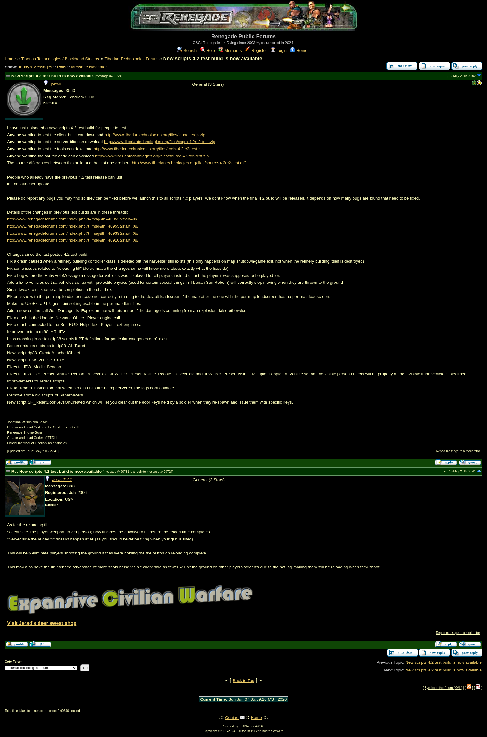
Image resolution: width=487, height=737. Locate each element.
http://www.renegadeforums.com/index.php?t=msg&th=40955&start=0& (72, 226)
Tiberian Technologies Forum (131, 59)
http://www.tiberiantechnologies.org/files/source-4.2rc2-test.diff (188, 163)
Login (279, 50)
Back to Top (243, 680)
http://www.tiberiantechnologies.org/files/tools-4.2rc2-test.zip (149, 149)
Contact (232, 717)
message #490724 (108, 76)
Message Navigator (89, 67)
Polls (61, 67)
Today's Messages (35, 67)
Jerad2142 (62, 479)
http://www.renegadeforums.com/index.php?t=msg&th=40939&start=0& (72, 233)
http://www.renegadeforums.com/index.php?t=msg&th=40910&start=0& (72, 240)
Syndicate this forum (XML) (443, 688)
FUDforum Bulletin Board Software (259, 731)
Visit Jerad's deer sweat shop (41, 623)
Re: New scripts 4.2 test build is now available (56, 471)
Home (298, 50)
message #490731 (116, 471)
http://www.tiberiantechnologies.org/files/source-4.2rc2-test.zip (152, 156)
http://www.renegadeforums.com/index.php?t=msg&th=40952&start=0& (72, 219)
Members (230, 50)
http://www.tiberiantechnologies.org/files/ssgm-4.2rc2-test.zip (159, 141)
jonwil (56, 84)
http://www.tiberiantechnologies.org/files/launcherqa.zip (154, 135)
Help (207, 50)
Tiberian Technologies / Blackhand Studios (60, 59)
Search (187, 50)
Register (256, 50)
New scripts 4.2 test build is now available (52, 76)
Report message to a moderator (458, 451)
